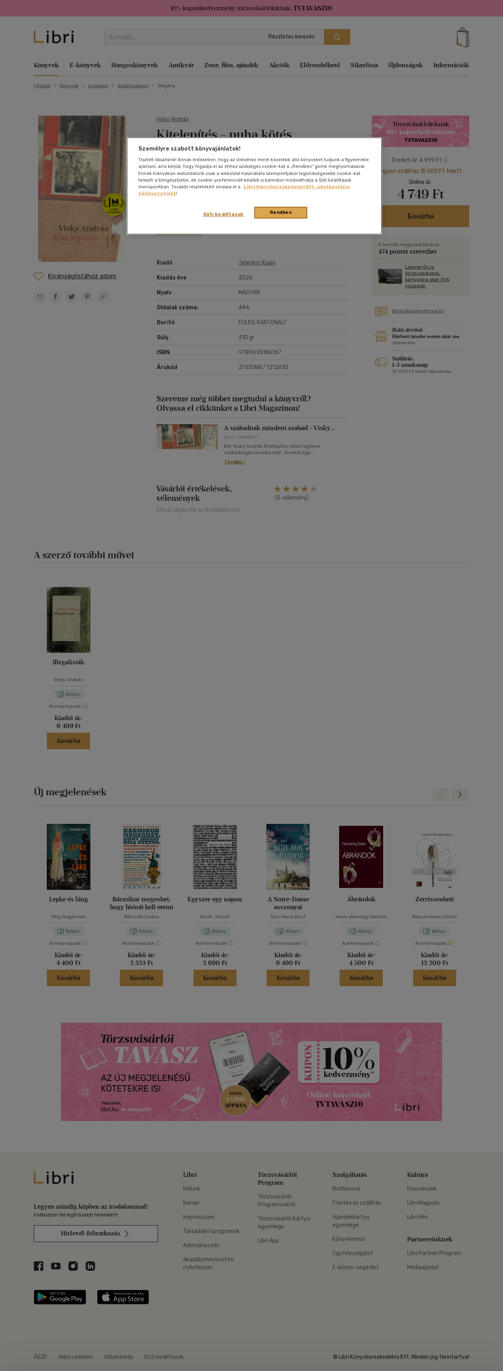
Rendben (281, 212)
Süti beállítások (223, 214)
